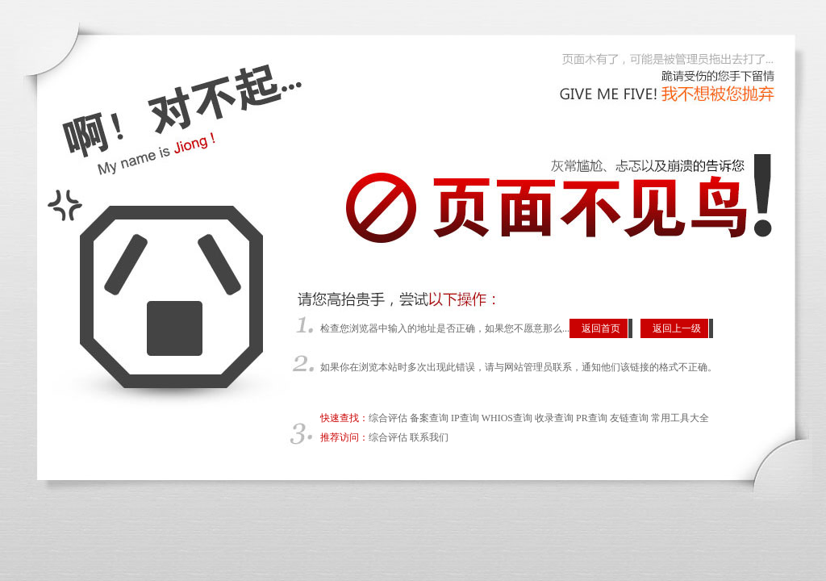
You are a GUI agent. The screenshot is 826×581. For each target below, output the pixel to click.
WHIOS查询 (507, 418)
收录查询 (554, 418)
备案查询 (429, 418)
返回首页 (601, 328)
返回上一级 (677, 328)
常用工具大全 (680, 418)
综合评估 (388, 418)
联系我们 (429, 437)
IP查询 (465, 418)
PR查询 (591, 418)
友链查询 (629, 418)
